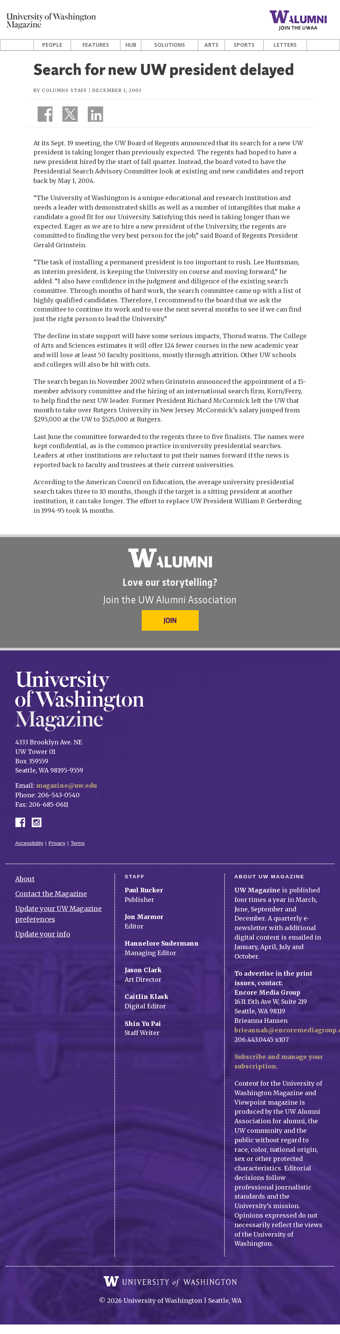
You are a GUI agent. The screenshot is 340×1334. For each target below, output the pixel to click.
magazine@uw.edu (66, 785)
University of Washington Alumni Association (170, 558)
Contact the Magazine (51, 894)
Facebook (23, 821)
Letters (285, 44)
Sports (244, 44)
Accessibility (29, 843)
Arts (211, 44)
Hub (130, 44)
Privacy (57, 843)
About (25, 879)
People (52, 44)
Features (95, 44)
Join (170, 620)
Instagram (39, 821)
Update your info (42, 934)
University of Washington (170, 1281)
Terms (78, 843)
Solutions (169, 44)
